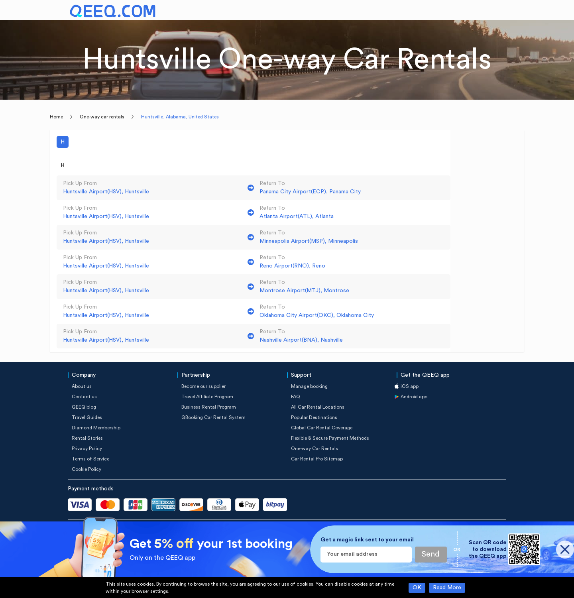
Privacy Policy (87, 448)
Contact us (84, 396)
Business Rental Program (208, 407)
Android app (414, 396)
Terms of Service (90, 458)
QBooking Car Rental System (213, 417)
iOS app (410, 386)
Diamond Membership (96, 427)
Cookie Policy (86, 469)
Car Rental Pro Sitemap (317, 458)
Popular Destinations (314, 417)
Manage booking (309, 386)
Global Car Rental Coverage (321, 427)
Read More (447, 587)
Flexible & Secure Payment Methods (330, 438)
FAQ (295, 396)
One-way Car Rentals (314, 448)
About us (82, 386)
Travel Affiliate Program (207, 396)
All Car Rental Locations (317, 407)
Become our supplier (203, 386)
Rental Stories (87, 438)
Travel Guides (87, 417)
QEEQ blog (84, 407)
